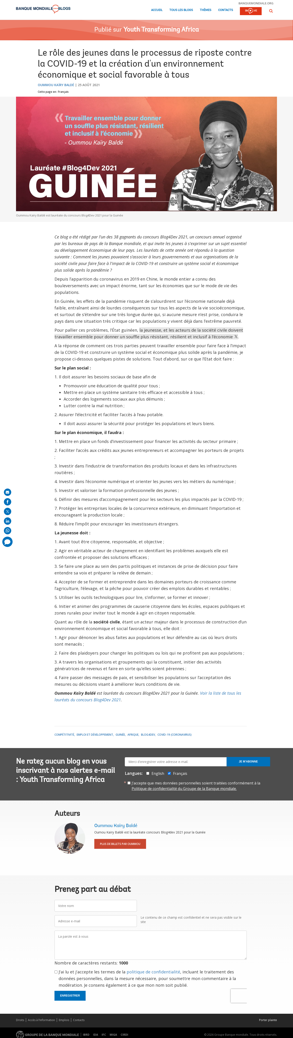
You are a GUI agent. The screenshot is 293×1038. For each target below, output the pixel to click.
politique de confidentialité (153, 972)
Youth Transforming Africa (161, 30)
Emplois (64, 1020)
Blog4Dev (148, 735)
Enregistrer (70, 995)
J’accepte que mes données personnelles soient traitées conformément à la (196, 786)
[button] (271, 11)
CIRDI (124, 1035)
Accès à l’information (41, 1020)
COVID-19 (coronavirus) (174, 735)
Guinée (120, 735)
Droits (20, 1020)
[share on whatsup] (7, 530)
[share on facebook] (7, 501)
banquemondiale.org (256, 3)
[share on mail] (7, 492)
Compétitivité (64, 735)
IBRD (86, 1035)
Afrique (133, 735)
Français (63, 92)
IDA (95, 1035)
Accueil (157, 10)
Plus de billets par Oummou (120, 844)
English (158, 773)
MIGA (113, 1035)
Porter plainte (268, 1020)
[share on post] (7, 511)
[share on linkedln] (7, 521)
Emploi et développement (95, 735)
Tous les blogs (181, 10)
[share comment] (7, 542)
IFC (104, 1035)
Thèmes (205, 10)
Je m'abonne (248, 761)
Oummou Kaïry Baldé (56, 85)
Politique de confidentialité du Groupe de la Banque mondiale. (184, 788)
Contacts (225, 10)
